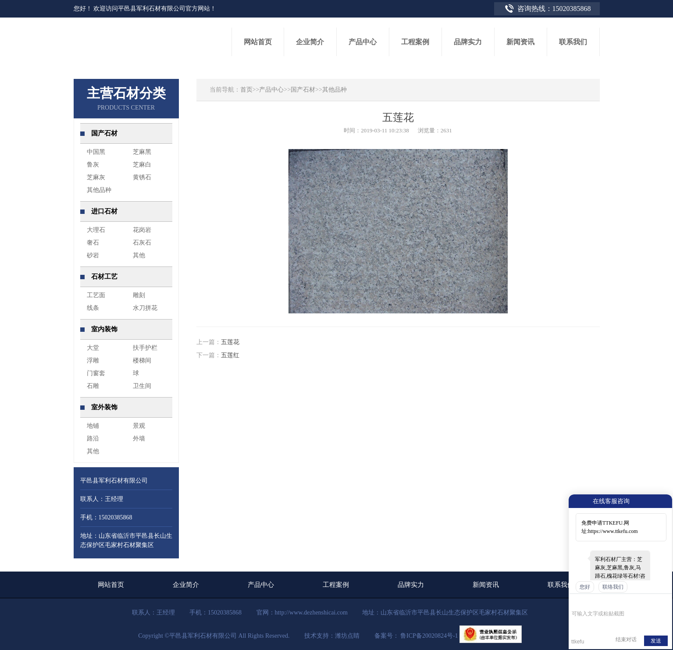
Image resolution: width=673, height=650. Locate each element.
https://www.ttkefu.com (612, 531)
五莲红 (230, 355)
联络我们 (612, 587)
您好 (585, 587)
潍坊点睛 (347, 635)
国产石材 (303, 89)
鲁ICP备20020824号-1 (428, 635)
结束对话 (626, 639)
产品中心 (271, 89)
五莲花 (230, 342)
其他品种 (334, 89)
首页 (246, 89)
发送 (656, 641)
